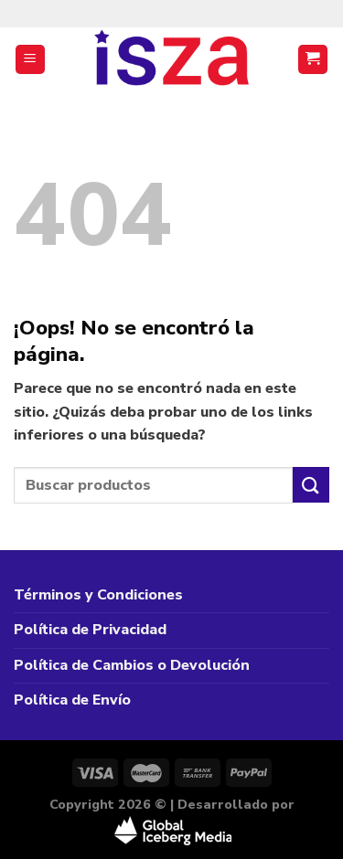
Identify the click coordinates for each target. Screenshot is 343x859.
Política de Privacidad (90, 630)
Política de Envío (72, 700)
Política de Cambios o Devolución (132, 665)
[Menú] (31, 60)
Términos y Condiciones (98, 595)
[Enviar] (311, 485)
